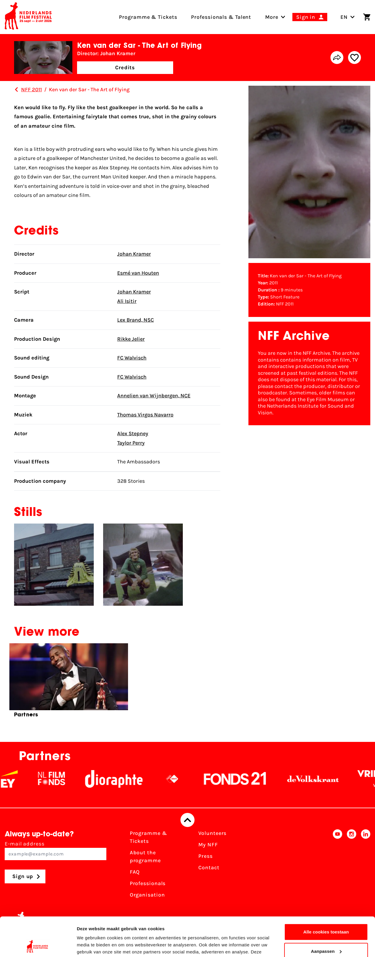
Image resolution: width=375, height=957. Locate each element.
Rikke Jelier (131, 339)
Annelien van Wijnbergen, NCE (153, 395)
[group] (68, 683)
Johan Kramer (134, 254)
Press (205, 856)
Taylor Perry (131, 443)
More (271, 17)
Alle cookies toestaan (326, 895)
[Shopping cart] (366, 17)
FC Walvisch (131, 358)
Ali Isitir (127, 301)
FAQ (135, 872)
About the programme (145, 856)
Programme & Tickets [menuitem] (148, 17)
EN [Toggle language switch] (347, 17)
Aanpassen (326, 914)
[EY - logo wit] (16, 779)
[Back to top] (187, 820)
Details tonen (91, 945)
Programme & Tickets (148, 837)
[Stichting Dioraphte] (121, 779)
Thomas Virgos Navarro (145, 414)
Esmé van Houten (138, 273)
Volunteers (212, 833)
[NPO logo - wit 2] (179, 779)
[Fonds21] (242, 779)
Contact (208, 867)
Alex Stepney (132, 433)
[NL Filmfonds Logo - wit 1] (59, 779)
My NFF (208, 844)
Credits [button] (125, 67)
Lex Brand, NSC (135, 320)
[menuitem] (271, 17)
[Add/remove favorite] (354, 57)
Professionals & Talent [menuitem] (221, 17)
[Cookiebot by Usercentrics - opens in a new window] (38, 945)
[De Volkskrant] (320, 779)
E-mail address (55, 850)
